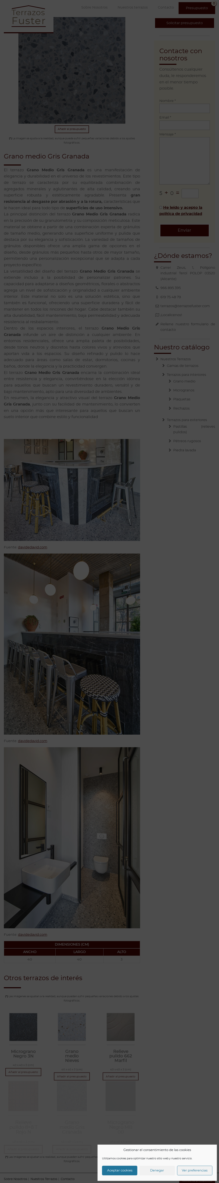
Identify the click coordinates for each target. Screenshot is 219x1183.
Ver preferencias (194, 1170)
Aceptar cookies (119, 1170)
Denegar (157, 1170)
